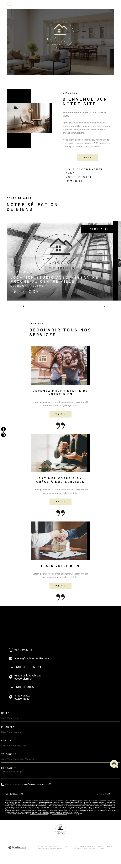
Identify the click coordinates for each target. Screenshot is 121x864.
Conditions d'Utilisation (59, 814)
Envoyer (103, 794)
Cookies (101, 848)
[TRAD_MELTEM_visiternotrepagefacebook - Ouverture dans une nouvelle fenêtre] (3, 429)
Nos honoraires (72, 846)
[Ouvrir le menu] (111, 4)
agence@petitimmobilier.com (31, 658)
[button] (103, 306)
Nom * (5, 713)
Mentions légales (98, 846)
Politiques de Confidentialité (39, 814)
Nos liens (78, 848)
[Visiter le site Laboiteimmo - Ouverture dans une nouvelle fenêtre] (17, 847)
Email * (6, 741)
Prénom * (8, 727)
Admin (109, 846)
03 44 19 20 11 (23, 649)
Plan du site (85, 846)
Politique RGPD (90, 848)
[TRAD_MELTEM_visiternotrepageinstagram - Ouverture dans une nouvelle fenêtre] (3, 435)
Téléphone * (10, 755)
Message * (8, 768)
